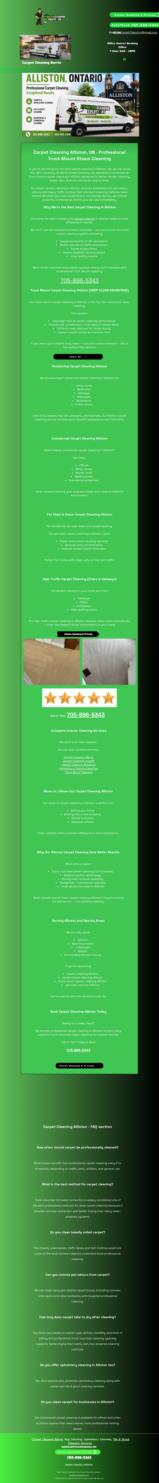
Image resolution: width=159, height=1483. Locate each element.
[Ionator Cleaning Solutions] (79, 1464)
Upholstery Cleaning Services (78, 768)
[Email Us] (78, 357)
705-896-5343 (86, 714)
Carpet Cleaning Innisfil (78, 761)
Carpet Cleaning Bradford (78, 764)
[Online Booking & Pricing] (78, 634)
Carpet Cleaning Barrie (78, 757)
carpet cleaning (84, 218)
